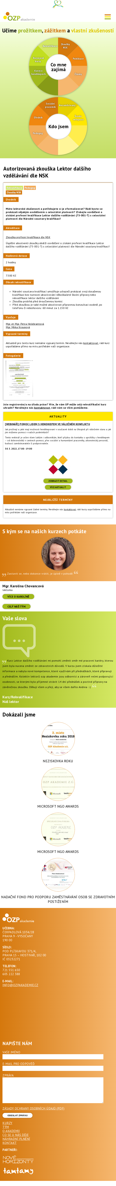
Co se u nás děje (15, 1140)
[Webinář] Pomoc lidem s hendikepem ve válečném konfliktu (47, 424)
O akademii (11, 1136)
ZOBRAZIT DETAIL (58, 480)
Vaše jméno (11, 1052)
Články (78, 74)
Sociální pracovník (50, 105)
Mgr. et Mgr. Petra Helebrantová (25, 323)
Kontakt (9, 1148)
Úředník (38, 117)
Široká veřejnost (78, 117)
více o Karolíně (18, 596)
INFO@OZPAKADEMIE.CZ (20, 985)
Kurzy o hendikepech (38, 72)
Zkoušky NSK (65, 46)
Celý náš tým (16, 606)
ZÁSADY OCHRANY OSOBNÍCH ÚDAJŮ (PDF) (33, 1113)
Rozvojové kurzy (38, 59)
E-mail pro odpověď (18, 1064)
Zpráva (8, 1075)
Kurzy (7, 1128)
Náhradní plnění (16, 1144)
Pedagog (38, 133)
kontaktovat (90, 343)
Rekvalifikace (50, 46)
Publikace (78, 58)
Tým (5, 1132)
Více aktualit (58, 487)
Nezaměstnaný (67, 105)
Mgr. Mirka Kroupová (18, 327)
